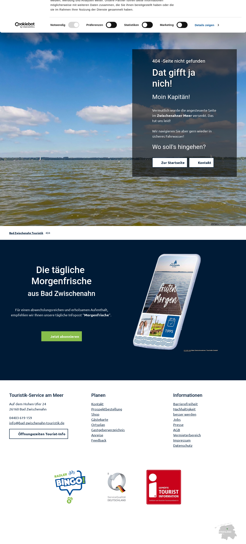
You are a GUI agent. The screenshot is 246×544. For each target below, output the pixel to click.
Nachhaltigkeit (184, 409)
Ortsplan (98, 425)
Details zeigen (204, 52)
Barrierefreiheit (185, 404)
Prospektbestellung (106, 409)
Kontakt (97, 404)
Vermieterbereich (187, 435)
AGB (176, 430)
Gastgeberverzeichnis (108, 430)
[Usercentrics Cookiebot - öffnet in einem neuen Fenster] (25, 53)
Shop (95, 414)
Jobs (177, 419)
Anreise (97, 435)
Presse (178, 425)
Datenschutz (182, 445)
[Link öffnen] (175, 302)
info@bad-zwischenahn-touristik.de (36, 423)
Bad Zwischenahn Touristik (26, 233)
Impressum (182, 440)
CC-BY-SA (214, 224)
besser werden (184, 414)
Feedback (98, 440)
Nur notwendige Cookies (214, 20)
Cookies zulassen (214, 9)
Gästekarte (99, 419)
